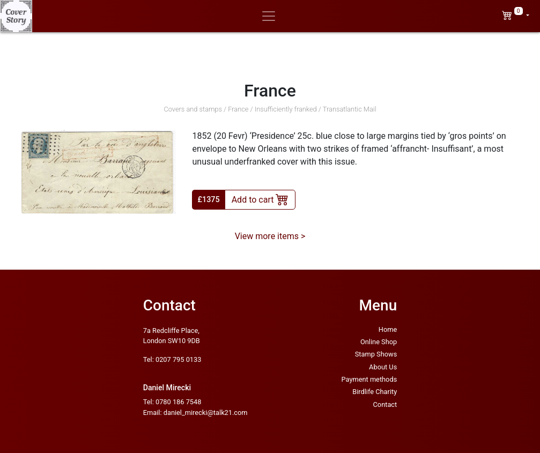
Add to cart (260, 198)
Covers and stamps (193, 109)
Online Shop (378, 342)
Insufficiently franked (286, 109)
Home (388, 329)
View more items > (270, 236)
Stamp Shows (376, 354)
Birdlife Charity (374, 392)
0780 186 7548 (178, 402)
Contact (385, 404)
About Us (383, 367)
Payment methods (369, 379)
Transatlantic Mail (349, 109)
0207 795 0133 (178, 359)
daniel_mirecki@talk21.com (206, 413)
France (238, 109)
